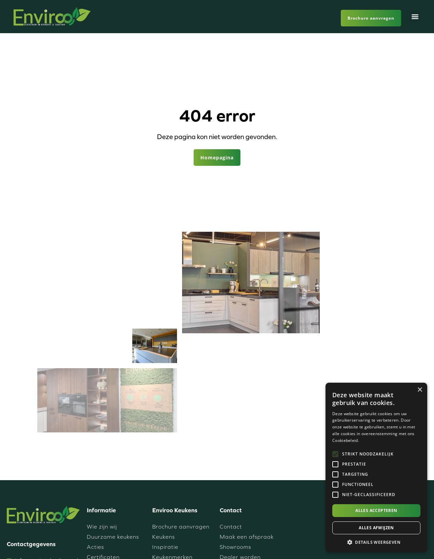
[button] (414, 16)
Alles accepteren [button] (376, 510)
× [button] (419, 390)
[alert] (376, 467)
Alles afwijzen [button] (376, 528)
